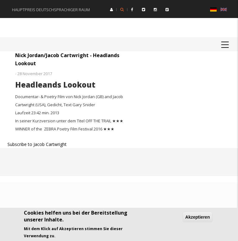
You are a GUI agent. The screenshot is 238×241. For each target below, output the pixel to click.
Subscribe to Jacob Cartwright (37, 144)
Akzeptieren (197, 217)
